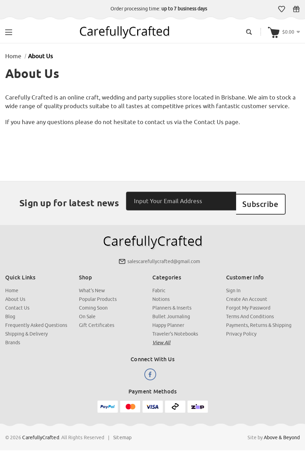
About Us (15, 295)
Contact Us (17, 303)
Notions (161, 295)
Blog (10, 312)
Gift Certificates (296, 9)
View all (162, 338)
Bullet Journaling (171, 312)
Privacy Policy (241, 329)
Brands (12, 338)
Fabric (159, 286)
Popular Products (98, 295)
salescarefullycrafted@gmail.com (163, 257)
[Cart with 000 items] (284, 31)
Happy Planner (169, 321)
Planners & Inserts (172, 303)
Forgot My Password (248, 303)
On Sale (87, 312)
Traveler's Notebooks (175, 329)
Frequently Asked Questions (36, 321)
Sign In (233, 286)
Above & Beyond (282, 433)
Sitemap (122, 433)
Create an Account (246, 295)
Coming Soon (93, 303)
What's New (92, 286)
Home (11, 286)
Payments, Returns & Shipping (258, 321)
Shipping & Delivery (26, 329)
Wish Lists (281, 9)
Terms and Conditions (250, 312)
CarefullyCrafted (41, 433)
